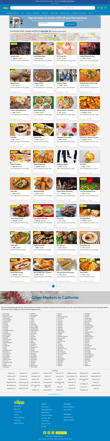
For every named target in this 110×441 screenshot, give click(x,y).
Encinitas (59, 324)
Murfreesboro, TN (72, 376)
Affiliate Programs (69, 420)
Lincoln (32, 335)
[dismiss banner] (99, 16)
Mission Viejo (87, 338)
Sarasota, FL (83, 387)
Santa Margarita (88, 355)
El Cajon (5, 324)
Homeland (87, 329)
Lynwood (32, 336)
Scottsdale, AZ (84, 390)
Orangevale (6, 345)
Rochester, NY (84, 376)
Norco (58, 342)
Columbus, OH (35, 376)
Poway (4, 348)
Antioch (59, 313)
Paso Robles (87, 345)
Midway (32, 338)
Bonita (58, 315)
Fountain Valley (88, 326)
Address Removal (19, 423)
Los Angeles (6, 336)
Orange (86, 344)
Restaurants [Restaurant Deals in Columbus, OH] (36, 13)
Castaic (86, 316)
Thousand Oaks (7, 362)
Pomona (86, 347)
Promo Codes (45, 421)
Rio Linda (59, 350)
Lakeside (59, 333)
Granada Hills (33, 329)
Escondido (87, 324)
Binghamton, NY (11, 382)
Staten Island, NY (96, 376)
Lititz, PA (59, 379)
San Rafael (32, 355)
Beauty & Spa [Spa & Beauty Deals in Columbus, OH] (54, 13)
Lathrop (86, 333)
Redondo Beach (7, 350)
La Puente (32, 332)
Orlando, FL (72, 385)
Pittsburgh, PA (84, 373)
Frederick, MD (48, 373)
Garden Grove (88, 327)
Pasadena (59, 345)
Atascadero (6, 315)
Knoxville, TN (60, 373)
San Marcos (87, 353)
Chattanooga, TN (23, 382)
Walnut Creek (6, 365)
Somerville (87, 358)
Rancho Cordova (61, 348)
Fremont (5, 327)
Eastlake (59, 323)
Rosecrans (5, 351)
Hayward (59, 329)
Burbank (86, 315)
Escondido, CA (35, 382)
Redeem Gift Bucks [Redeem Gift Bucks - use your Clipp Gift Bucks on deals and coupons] (46, 409)
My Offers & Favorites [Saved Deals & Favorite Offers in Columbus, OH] (12, 13)
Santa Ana (59, 355)
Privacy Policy (18, 412)
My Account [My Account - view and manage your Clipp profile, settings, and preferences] (44, 407)
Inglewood (60, 330)
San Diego (87, 351)
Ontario (59, 344)
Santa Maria (6, 356)
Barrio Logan (33, 315)
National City (60, 341)
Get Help (44, 418)
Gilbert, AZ (48, 376)
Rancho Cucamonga (89, 348)
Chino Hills (60, 318)
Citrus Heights (6, 319)
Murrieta (86, 339)
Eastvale (86, 323)
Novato (86, 342)
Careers (16, 414)
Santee (59, 356)
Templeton (60, 361)
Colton (31, 319)
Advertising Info (68, 417)
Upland (32, 364)
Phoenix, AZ (71, 388)
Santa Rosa (33, 356)
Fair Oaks (5, 326)
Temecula (32, 361)
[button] (1, 2)
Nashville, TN (72, 382)
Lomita (58, 335)
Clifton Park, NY (23, 388)
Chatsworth (6, 318)
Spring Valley (60, 359)
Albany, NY (11, 373)
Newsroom (17, 409)
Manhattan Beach (62, 336)
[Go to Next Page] (60, 286)
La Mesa (5, 332)
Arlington (86, 313)
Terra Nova (87, 361)
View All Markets (54, 394)
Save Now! (70, 24)
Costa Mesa (6, 321)
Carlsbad (32, 316)
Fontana (59, 326)
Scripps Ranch (88, 356)
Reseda (31, 350)
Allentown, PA (11, 376)
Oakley (4, 344)
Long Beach (87, 335)
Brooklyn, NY (23, 373)
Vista (85, 364)
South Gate (33, 359)
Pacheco (32, 345)
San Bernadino (34, 351)
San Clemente (60, 351)
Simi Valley (60, 358)
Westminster (33, 365)
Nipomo (32, 342)
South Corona (6, 359)
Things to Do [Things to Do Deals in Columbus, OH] (45, 13)
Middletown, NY (71, 373)
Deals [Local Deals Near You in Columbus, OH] (22, 13)
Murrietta (5, 341)
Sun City (5, 361)
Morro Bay (33, 339)
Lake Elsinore (6, 333)
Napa (31, 341)
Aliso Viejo (5, 313)
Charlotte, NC (23, 379)
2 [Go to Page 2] (56, 286)
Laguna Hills (60, 332)
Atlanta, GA (11, 379)
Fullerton (59, 327)
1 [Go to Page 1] (53, 286)
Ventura (59, 364)
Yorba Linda (33, 367)
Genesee (5, 329)
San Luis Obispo (61, 353)
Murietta (59, 339)
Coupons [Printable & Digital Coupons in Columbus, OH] (28, 13)
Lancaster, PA (60, 376)
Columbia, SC (35, 373)
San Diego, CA (84, 384)
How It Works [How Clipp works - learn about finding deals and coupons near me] (68, 409)
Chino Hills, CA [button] (46, 31)
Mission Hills (60, 338)
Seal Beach (5, 358)
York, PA (96, 388)
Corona (59, 319)
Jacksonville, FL (47, 390)
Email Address (44, 23)
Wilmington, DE (96, 385)
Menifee (5, 338)
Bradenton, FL (11, 388)
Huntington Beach (8, 330)
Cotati (31, 321)
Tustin (4, 364)
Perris (4, 347)
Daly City (59, 321)
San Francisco (6, 353)
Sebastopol (33, 358)
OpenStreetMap (91, 40)
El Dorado (32, 324)
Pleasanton (60, 347)
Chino (31, 318)
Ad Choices (17, 420)
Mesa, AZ (59, 387)
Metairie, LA (59, 390)
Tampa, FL (96, 382)
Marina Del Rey (88, 336)
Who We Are (18, 406)
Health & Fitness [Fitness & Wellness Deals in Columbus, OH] (64, 13)
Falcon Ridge (33, 326)
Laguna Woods (88, 332)
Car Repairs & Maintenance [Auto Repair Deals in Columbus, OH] (79, 13)
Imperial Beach (34, 330)
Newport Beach (7, 342)
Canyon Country (7, 316)
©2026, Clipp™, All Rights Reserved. (54, 436)
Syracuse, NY (96, 379)
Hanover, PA (47, 379)
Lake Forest (33, 333)
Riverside (86, 350)
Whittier (59, 365)
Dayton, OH (35, 379)
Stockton (86, 359)
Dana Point (87, 321)
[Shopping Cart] (105, 8)
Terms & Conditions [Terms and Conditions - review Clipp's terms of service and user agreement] (47, 415)
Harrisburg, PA (48, 382)
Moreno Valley (6, 339)
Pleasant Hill (33, 347)
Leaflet (84, 40)
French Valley (33, 327)
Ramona (32, 348)
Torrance (32, 362)
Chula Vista (87, 318)
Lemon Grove (6, 335)
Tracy (85, 362)
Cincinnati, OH (23, 385)
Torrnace (59, 362)
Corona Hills (87, 319)
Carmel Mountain (62, 316)
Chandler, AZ (23, 376)
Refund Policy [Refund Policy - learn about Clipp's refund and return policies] (45, 412)
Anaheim (32, 313)
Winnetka (5, 367)
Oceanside (32, 344)
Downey (32, 323)
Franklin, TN (35, 390)
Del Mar (5, 323)
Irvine (85, 330)
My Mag (43, 426)
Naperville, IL (72, 379)
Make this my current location (59, 31)
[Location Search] (79, 8)
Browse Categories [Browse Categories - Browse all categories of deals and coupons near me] (69, 407)
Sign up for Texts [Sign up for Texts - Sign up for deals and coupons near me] (46, 423)
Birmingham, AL (11, 385)
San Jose (32, 353)
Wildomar (86, 365)
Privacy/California (19, 417)
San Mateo (5, 355)
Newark (86, 341)
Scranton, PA (96, 373)
